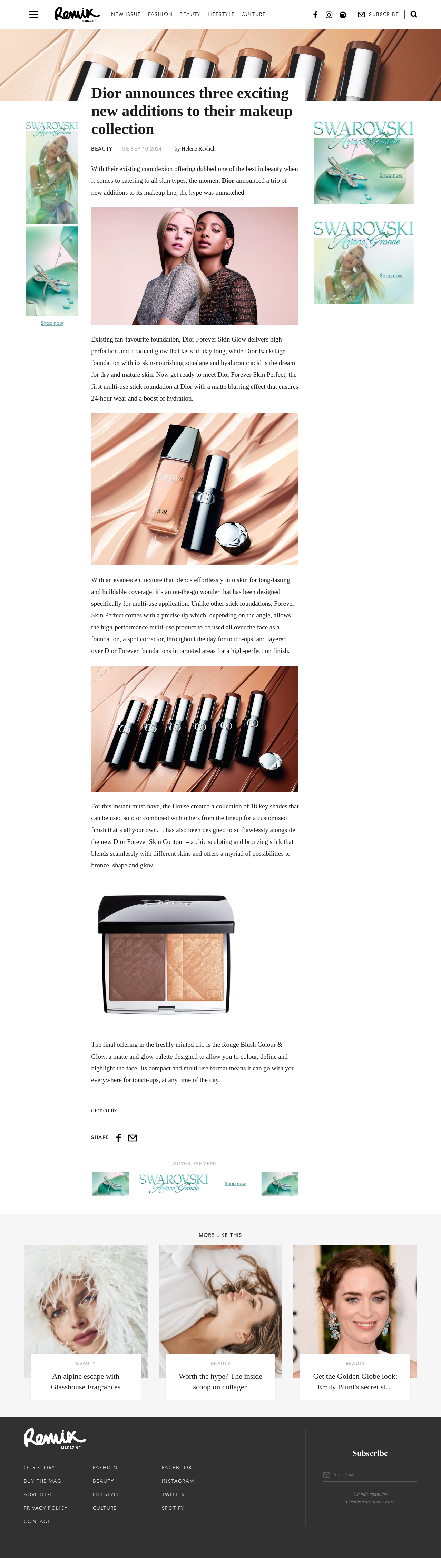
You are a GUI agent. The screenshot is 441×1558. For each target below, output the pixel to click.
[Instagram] (329, 14)
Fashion (160, 14)
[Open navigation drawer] (33, 14)
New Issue (126, 14)
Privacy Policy (46, 1508)
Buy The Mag (42, 1481)
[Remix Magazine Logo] (77, 14)
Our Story (39, 1467)
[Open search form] (413, 14)
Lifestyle (221, 14)
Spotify (173, 1508)
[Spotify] (343, 14)
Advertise (38, 1494)
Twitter (173, 1494)
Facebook (177, 1467)
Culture (254, 14)
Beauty (189, 14)
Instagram (178, 1481)
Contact (37, 1521)
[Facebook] (315, 14)
